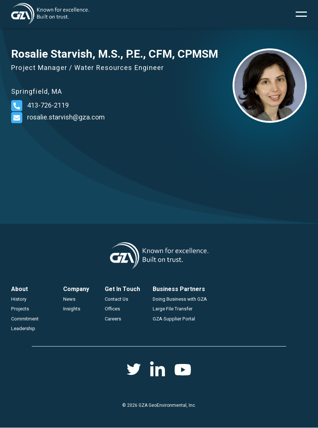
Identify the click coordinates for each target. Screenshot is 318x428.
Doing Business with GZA (180, 299)
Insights (71, 308)
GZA (50, 14)
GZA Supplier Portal (174, 318)
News (69, 299)
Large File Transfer (172, 308)
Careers (113, 318)
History (18, 299)
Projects (20, 308)
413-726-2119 (48, 105)
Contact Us (116, 299)
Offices (112, 308)
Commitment (25, 318)
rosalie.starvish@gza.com (66, 117)
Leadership (23, 328)
